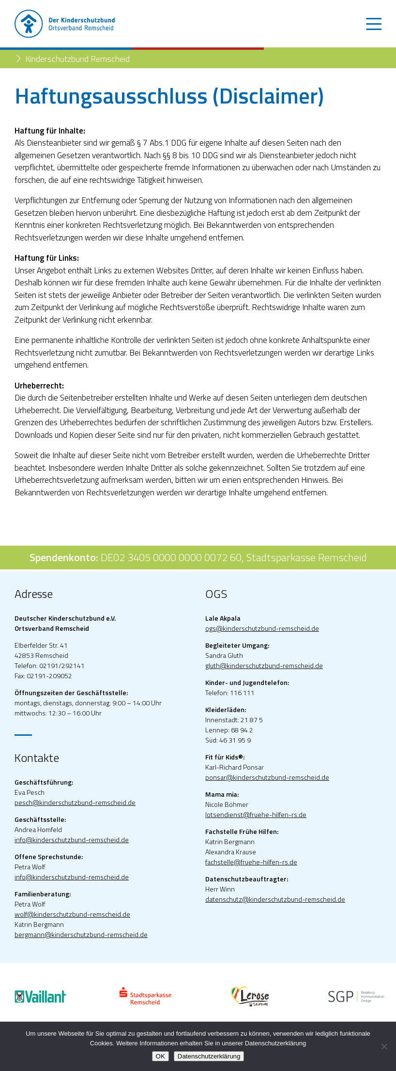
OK (160, 1056)
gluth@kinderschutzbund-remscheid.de (264, 665)
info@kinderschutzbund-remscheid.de (72, 839)
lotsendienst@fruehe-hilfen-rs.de (255, 814)
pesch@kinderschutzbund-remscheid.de (75, 802)
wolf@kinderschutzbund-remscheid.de (72, 914)
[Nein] (384, 1046)
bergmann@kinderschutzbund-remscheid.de (81, 934)
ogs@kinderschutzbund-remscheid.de (262, 628)
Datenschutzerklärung (209, 1056)
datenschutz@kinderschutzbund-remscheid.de (275, 899)
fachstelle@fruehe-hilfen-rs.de (251, 862)
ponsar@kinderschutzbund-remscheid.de (267, 777)
